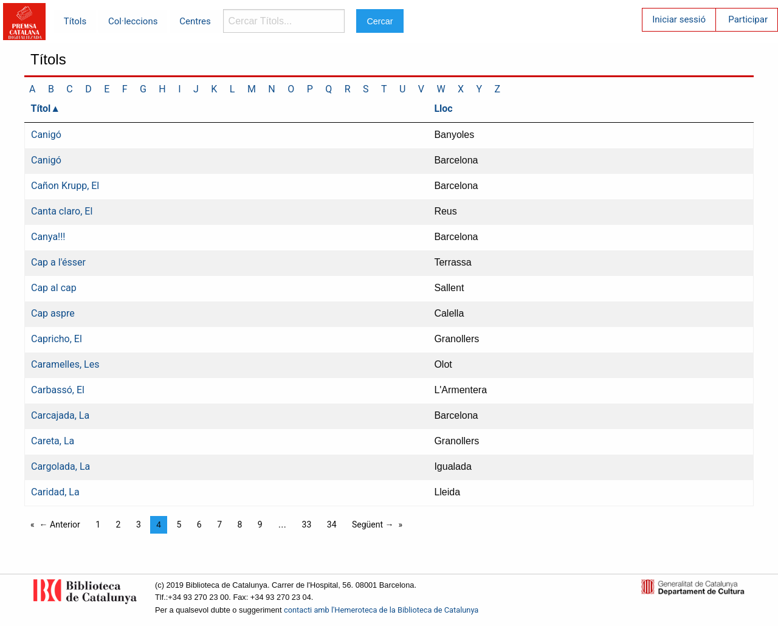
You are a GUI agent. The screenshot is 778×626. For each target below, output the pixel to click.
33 (307, 524)
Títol (41, 108)
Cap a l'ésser (58, 262)
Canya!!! (48, 236)
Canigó (46, 134)
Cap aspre (53, 313)
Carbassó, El (57, 390)
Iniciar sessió (679, 19)
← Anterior (60, 524)
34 (332, 524)
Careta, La (52, 441)
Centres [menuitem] (195, 21)
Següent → (373, 524)
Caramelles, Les (65, 364)
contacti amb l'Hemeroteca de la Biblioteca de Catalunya (381, 609)
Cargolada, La (60, 466)
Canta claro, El (61, 211)
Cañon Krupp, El (65, 185)
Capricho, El (56, 339)
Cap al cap (54, 288)
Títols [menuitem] (75, 21)
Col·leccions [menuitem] (132, 21)
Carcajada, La (60, 415)
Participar (748, 19)
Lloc (443, 108)
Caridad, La (55, 492)
